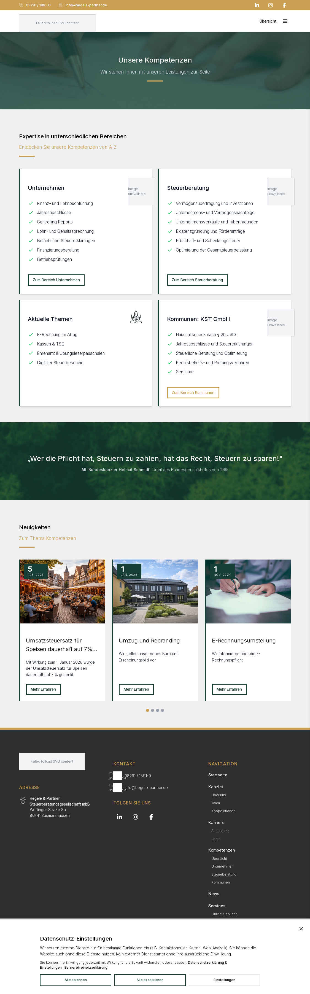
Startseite (217, 774)
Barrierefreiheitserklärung (85, 967)
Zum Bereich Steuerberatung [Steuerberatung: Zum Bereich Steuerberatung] (197, 280)
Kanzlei (215, 786)
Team (215, 803)
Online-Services (224, 914)
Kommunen (220, 882)
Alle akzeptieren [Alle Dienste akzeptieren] (149, 980)
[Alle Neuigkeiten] (162, 710)
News (213, 893)
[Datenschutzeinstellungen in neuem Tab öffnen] (224, 980)
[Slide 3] (157, 710)
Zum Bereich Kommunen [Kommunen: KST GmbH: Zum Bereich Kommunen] (193, 392)
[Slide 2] (152, 710)
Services (216, 905)
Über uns (218, 795)
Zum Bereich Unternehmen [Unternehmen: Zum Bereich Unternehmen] (56, 280)
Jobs (215, 839)
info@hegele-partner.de (82, 5)
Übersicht (219, 859)
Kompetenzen (221, 850)
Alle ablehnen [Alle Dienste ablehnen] (75, 980)
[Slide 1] (147, 710)
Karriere (216, 822)
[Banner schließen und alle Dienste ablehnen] (301, 929)
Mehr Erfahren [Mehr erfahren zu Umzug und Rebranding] (136, 689)
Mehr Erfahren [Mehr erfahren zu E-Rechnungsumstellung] (229, 689)
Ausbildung (220, 831)
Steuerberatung (223, 874)
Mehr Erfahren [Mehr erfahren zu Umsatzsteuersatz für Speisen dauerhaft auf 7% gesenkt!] (43, 689)
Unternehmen (222, 866)
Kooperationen (223, 811)
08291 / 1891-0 (35, 5)
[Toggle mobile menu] (275, 21)
